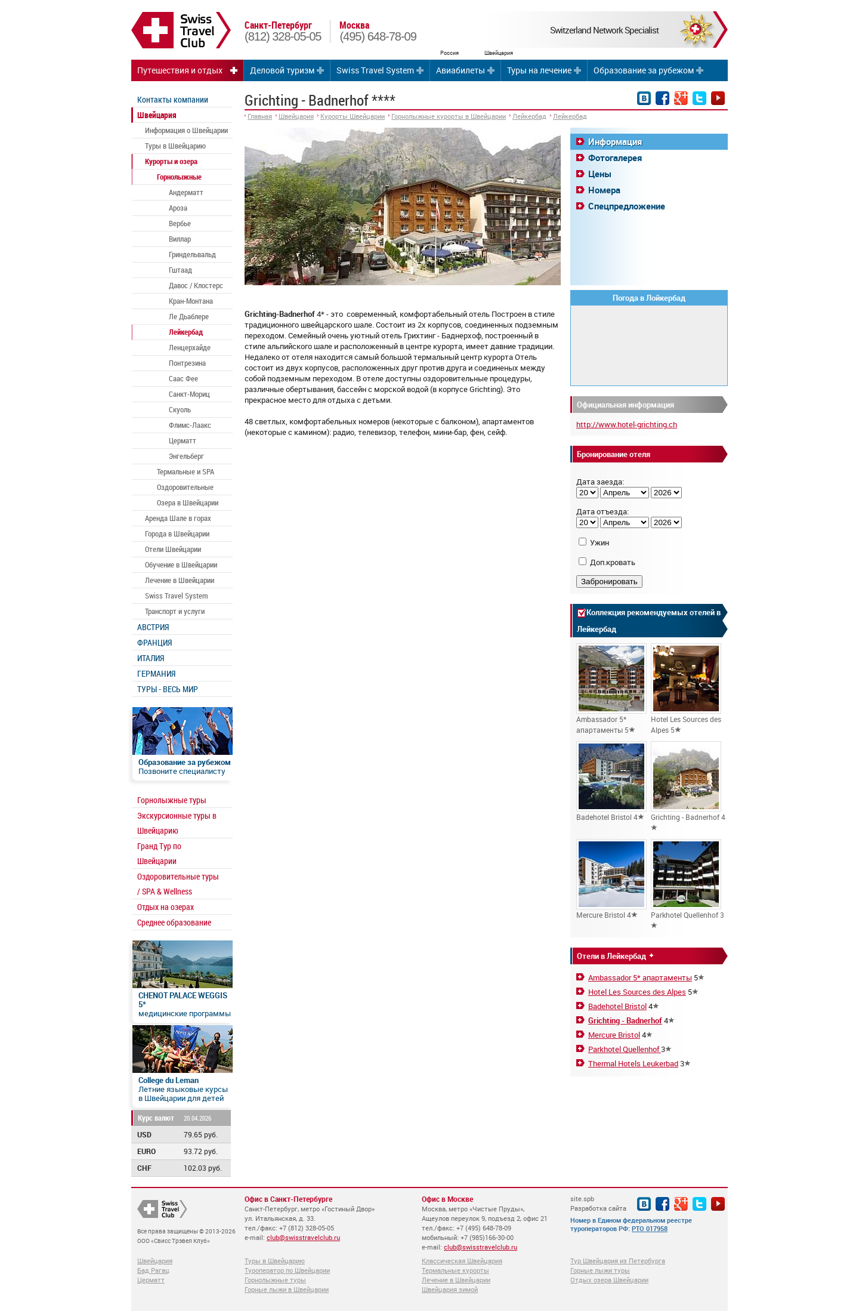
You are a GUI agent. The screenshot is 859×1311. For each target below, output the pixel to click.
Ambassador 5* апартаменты (640, 977)
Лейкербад (186, 331)
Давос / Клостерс (196, 285)
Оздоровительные (185, 487)
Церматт (182, 440)
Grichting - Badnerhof (625, 1020)
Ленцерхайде (190, 347)
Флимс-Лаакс (190, 424)
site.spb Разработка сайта (598, 1203)
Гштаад (180, 269)
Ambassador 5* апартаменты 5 (611, 689)
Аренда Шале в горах (178, 518)
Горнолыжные (179, 176)
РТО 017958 (650, 1228)
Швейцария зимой (450, 1289)
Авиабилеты (460, 70)
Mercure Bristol (614, 1034)
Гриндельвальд (192, 254)
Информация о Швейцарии (186, 130)
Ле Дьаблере (189, 316)
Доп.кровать (612, 562)
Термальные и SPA (185, 471)
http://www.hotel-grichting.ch (626, 424)
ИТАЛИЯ (150, 658)
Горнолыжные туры (171, 800)
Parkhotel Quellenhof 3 (687, 884)
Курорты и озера (171, 161)
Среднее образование (174, 922)
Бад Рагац (153, 1270)
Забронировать (609, 581)
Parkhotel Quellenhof (624, 1049)
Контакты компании (172, 99)
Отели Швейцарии (173, 549)
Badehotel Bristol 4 (611, 781)
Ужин (599, 542)
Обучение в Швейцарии (181, 564)
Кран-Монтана (191, 300)
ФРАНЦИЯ (154, 642)
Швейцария (157, 115)
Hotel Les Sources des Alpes (637, 991)
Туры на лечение (539, 70)
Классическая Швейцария (462, 1260)
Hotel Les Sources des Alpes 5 (686, 689)
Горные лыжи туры (600, 1270)
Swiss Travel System (375, 70)
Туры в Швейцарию (175, 145)
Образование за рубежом (644, 70)
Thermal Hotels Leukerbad (633, 1063)
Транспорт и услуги (175, 611)
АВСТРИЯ (153, 627)
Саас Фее (183, 378)
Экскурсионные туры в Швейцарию (177, 823)
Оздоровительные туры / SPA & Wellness (178, 884)
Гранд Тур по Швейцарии (159, 853)
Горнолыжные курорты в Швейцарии (448, 116)
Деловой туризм (282, 70)
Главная (260, 116)
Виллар (180, 238)
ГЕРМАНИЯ (156, 673)
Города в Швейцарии (177, 533)
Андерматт (186, 192)
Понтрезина (187, 362)
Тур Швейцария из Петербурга (617, 1260)
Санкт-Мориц (189, 393)
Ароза (178, 207)
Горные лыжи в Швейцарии (287, 1289)
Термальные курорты (455, 1270)
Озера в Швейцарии (187, 502)
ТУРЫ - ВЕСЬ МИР (167, 689)
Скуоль (180, 409)
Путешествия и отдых (180, 70)
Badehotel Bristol (617, 1006)
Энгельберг (186, 456)
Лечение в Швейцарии (179, 580)
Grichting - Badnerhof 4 (688, 786)
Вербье (180, 223)
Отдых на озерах (165, 906)
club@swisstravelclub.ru (303, 1237)
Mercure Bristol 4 (611, 879)
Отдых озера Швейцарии (609, 1279)
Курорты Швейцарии (352, 116)
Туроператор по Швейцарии (287, 1270)
